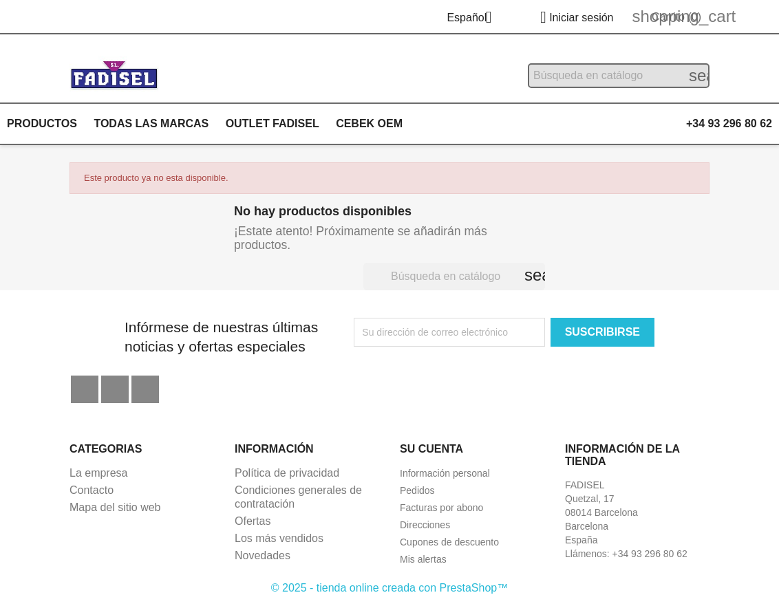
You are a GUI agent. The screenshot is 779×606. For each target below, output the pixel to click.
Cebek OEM (369, 123)
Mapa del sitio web (115, 507)
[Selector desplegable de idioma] (474, 18)
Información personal (445, 473)
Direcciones (425, 524)
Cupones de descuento (449, 542)
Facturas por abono (441, 507)
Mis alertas (423, 559)
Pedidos (417, 490)
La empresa (99, 473)
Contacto (92, 490)
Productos (42, 123)
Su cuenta (431, 449)
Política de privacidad (287, 473)
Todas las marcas (151, 123)
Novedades (262, 555)
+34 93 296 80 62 (729, 123)
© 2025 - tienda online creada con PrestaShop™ (389, 588)
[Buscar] (618, 75)
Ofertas (252, 521)
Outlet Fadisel (272, 123)
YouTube (115, 389)
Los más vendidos (279, 538)
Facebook (84, 389)
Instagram (145, 389)
